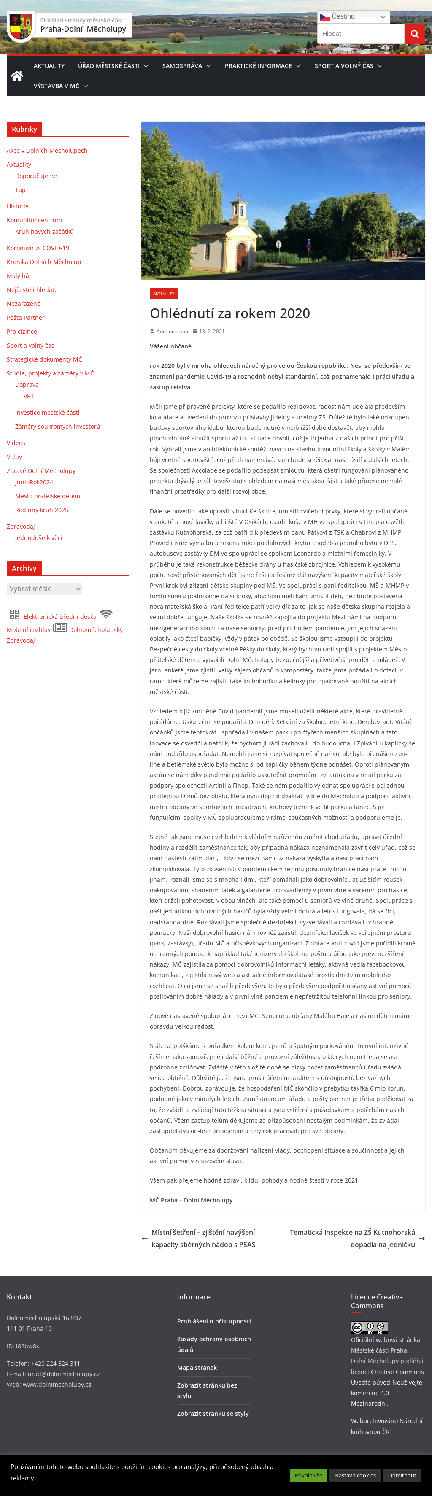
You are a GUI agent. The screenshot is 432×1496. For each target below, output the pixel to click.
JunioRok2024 (34, 482)
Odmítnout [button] (402, 1475)
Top (20, 190)
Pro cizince (22, 331)
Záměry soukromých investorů (57, 426)
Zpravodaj (21, 526)
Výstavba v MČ (56, 86)
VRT (29, 396)
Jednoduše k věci (38, 538)
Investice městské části (47, 412)
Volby (14, 457)
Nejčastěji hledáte (32, 290)
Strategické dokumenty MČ (44, 359)
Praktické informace (258, 66)
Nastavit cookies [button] (355, 1475)
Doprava (27, 385)
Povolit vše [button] (308, 1475)
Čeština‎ (337, 17)
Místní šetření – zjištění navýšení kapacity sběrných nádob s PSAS (198, 1238)
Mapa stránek (197, 1368)
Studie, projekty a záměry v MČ (50, 373)
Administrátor (173, 331)
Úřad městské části (109, 66)
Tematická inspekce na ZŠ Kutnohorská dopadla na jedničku (357, 1238)
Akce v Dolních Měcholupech (47, 150)
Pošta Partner (26, 317)
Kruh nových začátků (44, 231)
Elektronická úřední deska (52, 617)
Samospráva (182, 66)
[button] (144, 66)
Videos (16, 443)
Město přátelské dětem (47, 496)
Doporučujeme (36, 176)
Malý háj (19, 276)
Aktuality (49, 66)
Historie (18, 206)
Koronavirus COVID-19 (38, 248)
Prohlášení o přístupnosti (214, 1321)
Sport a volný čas (344, 66)
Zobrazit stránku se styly (213, 1414)
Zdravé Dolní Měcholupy (41, 471)
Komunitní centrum (34, 220)
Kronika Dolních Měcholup (44, 262)
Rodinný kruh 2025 (41, 510)
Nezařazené (23, 304)
